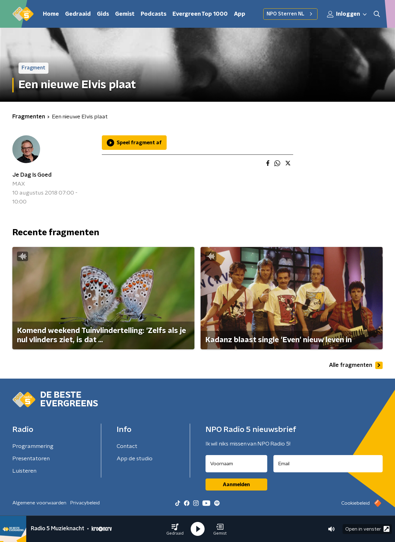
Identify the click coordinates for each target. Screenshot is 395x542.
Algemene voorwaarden (39, 502)
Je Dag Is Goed (32, 175)
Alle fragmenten (356, 365)
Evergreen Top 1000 (200, 14)
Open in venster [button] (367, 529)
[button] (175, 529)
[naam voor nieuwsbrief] (236, 463)
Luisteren (24, 471)
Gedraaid (78, 14)
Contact (127, 446)
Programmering (32, 446)
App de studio (134, 459)
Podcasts (153, 14)
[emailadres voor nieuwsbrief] (328, 463)
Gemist (125, 14)
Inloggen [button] (347, 14)
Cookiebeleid (355, 503)
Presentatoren (31, 459)
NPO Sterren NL (290, 14)
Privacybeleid (85, 502)
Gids (103, 14)
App (239, 14)
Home (51, 14)
